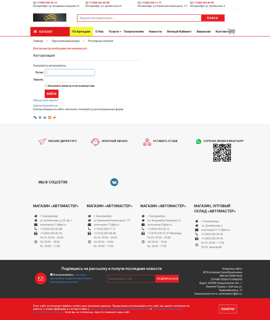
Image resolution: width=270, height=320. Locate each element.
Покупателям (134, 31)
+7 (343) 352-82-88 (99, 2)
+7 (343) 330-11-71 (151, 2)
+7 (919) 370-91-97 (158, 233)
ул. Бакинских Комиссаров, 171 (112, 220)
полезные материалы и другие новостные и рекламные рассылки (71, 278)
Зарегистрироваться (45, 105)
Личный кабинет (179, 31)
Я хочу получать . (71, 278)
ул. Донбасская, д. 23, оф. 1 (56, 220)
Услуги (114, 31)
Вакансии (204, 31)
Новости (155, 31)
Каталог (43, 31)
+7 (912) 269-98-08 (105, 233)
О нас (99, 31)
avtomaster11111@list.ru (215, 229)
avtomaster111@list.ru (53, 224)
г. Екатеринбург (49, 216)
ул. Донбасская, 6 (211, 225)
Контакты (223, 31)
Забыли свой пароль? (45, 100)
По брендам (81, 31)
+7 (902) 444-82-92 (51, 233)
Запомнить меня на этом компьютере (71, 85)
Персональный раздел (65, 41)
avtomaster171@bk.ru (106, 224)
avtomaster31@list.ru (160, 224)
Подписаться (167, 278)
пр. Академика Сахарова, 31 (164, 220)
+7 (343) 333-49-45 (203, 2)
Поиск (212, 18)
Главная (38, 41)
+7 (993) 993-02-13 (158, 229)
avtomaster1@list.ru (230, 293)
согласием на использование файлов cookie (119, 309)
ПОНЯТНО (228, 309)
